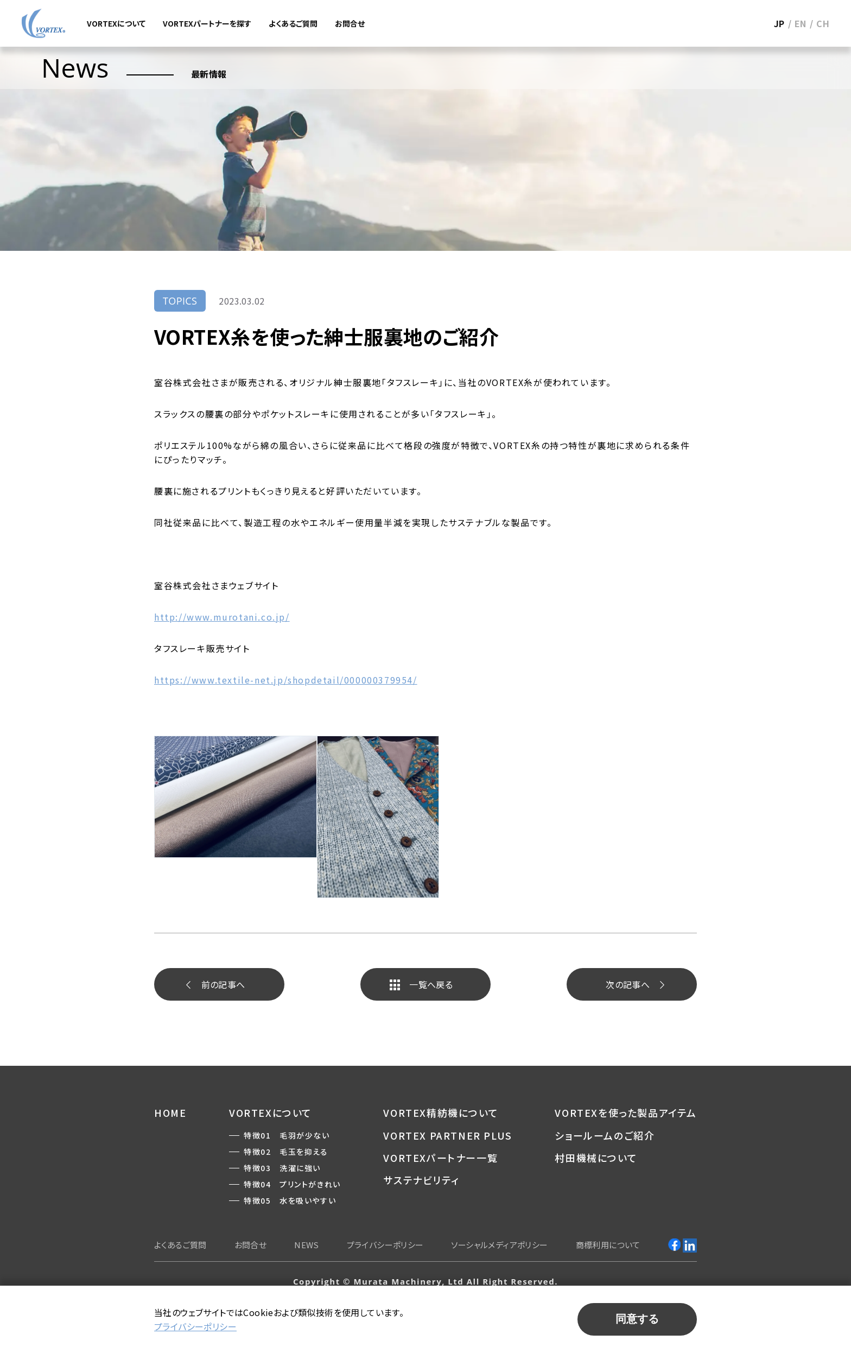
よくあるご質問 (293, 23)
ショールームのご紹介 (605, 1135)
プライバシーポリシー (385, 1244)
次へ (628, 984)
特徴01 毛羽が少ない (287, 1135)
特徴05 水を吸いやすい (290, 1200)
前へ (223, 984)
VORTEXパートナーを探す (207, 23)
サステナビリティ (421, 1180)
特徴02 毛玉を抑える (286, 1151)
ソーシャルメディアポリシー (499, 1244)
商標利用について (608, 1244)
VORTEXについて (116, 23)
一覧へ (431, 984)
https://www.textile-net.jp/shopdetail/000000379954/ (285, 679)
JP (779, 23)
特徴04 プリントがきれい (292, 1184)
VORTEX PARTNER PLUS (447, 1135)
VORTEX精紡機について (440, 1112)
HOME (170, 1112)
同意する (637, 1319)
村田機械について (596, 1157)
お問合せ (350, 23)
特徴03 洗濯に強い (282, 1167)
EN (800, 23)
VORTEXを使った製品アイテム (626, 1112)
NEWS (306, 1244)
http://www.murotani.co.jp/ (222, 616)
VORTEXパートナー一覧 (440, 1157)
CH (822, 23)
